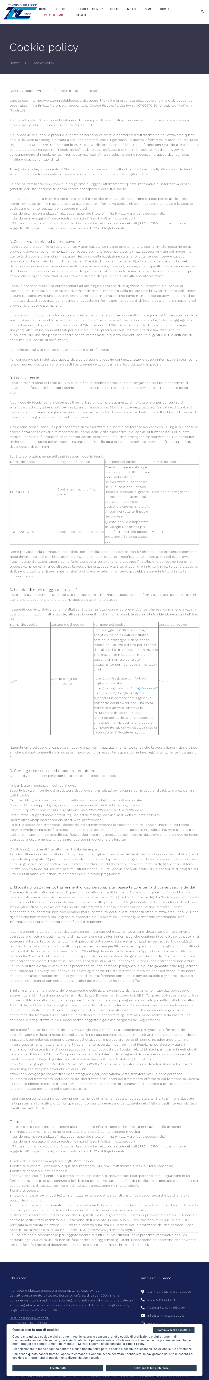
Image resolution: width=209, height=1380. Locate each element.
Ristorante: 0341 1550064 (167, 1298)
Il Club (61, 9)
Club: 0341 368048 (162, 1290)
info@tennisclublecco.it (166, 1306)
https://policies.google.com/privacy (119, 673)
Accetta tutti (58, 1368)
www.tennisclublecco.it (165, 1314)
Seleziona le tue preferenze (151, 1368)
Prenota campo (55, 15)
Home (42, 9)
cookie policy (135, 1344)
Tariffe (132, 9)
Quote (114, 9)
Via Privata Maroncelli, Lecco (170, 1282)
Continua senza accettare (173, 1330)
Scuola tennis (88, 9)
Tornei (164, 9)
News (148, 9)
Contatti (80, 15)
